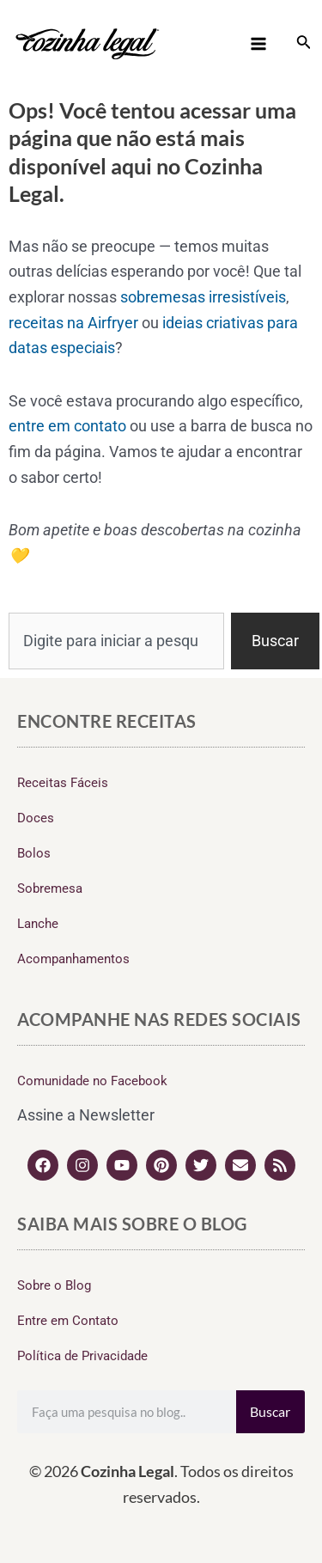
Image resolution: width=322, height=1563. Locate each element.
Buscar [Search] (270, 1411)
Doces (35, 818)
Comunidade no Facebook (92, 1081)
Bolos (34, 853)
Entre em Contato (67, 1320)
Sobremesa (49, 888)
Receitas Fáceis (62, 783)
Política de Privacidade (82, 1356)
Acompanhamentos (73, 959)
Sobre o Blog (54, 1285)
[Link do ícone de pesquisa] (304, 43)
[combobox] (116, 641)
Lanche (37, 923)
